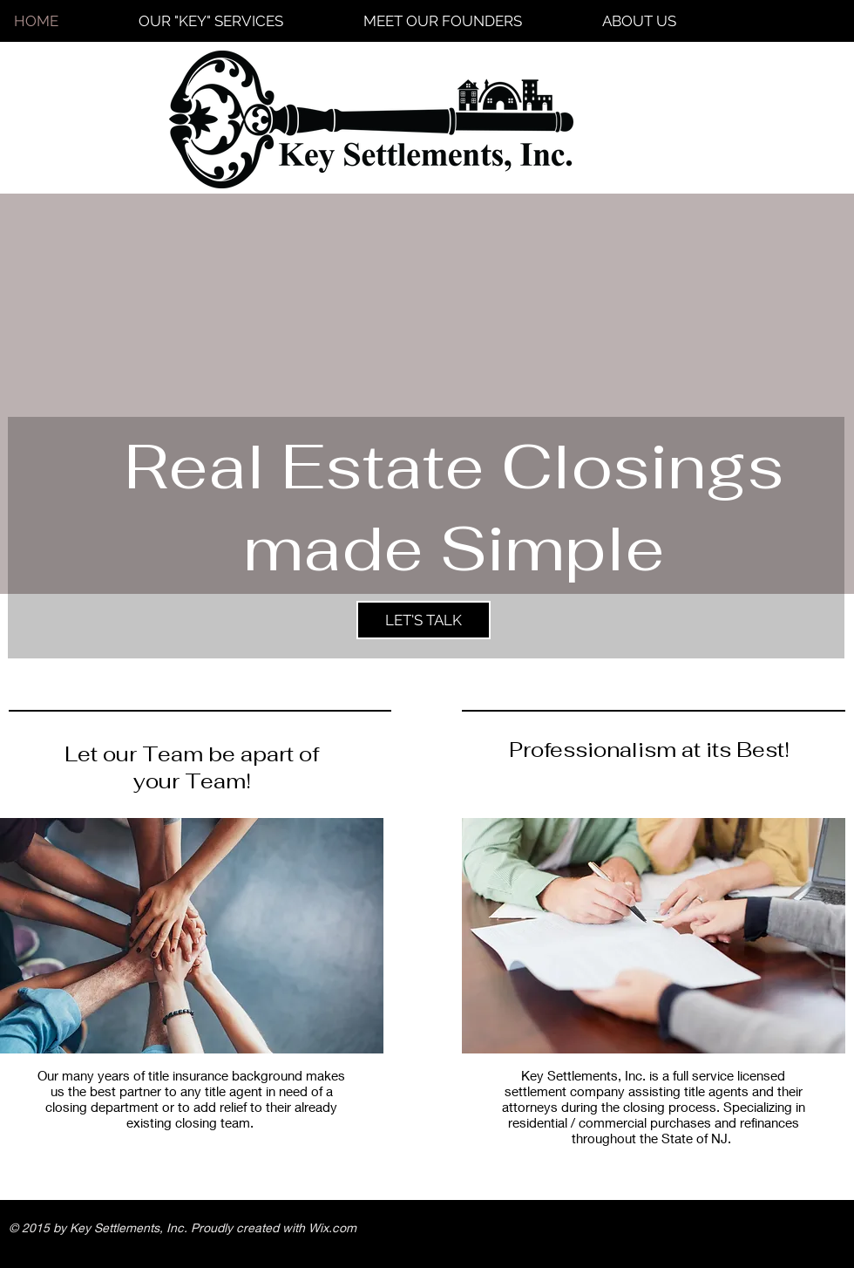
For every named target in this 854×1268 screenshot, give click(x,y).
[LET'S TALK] (423, 620)
